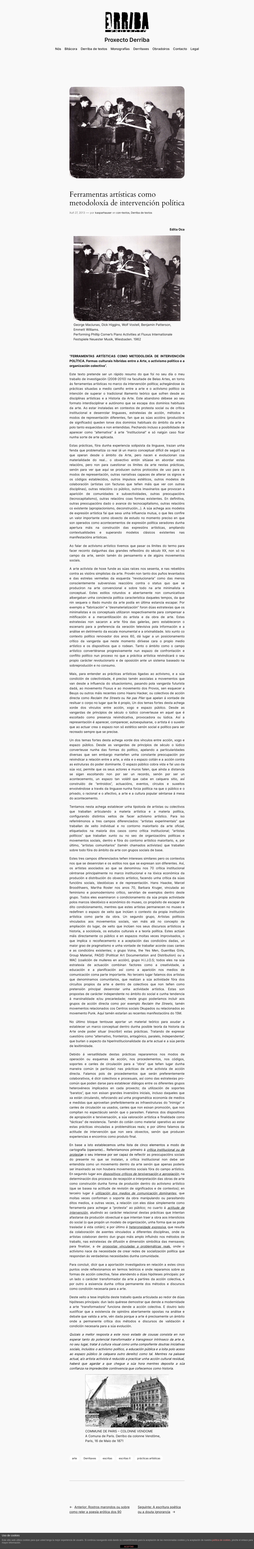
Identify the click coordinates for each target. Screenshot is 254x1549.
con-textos (122, 212)
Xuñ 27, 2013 (77, 212)
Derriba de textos (141, 212)
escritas (107, 1458)
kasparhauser (103, 212)
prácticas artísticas (148, 1458)
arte (74, 1458)
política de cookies (221, 1540)
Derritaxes (90, 1458)
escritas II (125, 1458)
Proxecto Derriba (127, 39)
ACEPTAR (128, 1546)
